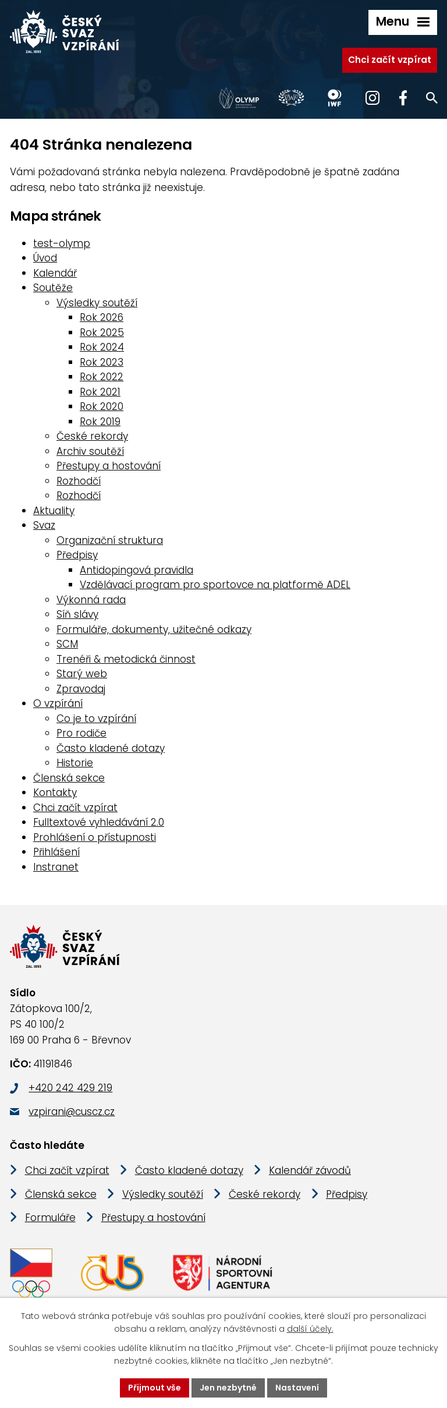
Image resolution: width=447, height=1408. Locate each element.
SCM (67, 644)
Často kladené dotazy (110, 748)
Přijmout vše (154, 1387)
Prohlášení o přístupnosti (94, 837)
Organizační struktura (109, 540)
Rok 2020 (101, 406)
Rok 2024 (102, 347)
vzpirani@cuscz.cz (72, 1112)
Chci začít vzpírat (389, 60)
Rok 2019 (100, 422)
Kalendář (55, 273)
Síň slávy (77, 614)
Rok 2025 (102, 332)
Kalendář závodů (310, 1171)
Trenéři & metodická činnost (126, 659)
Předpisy (77, 555)
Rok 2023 (101, 362)
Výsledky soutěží (96, 303)
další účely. (310, 1329)
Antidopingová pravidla (136, 570)
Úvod (45, 258)
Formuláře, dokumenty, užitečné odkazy (153, 629)
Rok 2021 (100, 392)
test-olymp (61, 243)
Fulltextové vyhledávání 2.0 (98, 822)
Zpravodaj (80, 689)
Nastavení (297, 1387)
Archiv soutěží (90, 451)
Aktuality (53, 511)
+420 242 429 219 (70, 1088)
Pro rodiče (81, 733)
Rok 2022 (101, 377)
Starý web (81, 674)
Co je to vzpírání (96, 719)
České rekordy (92, 436)
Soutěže (53, 288)
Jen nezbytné (228, 1387)
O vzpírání (58, 703)
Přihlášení (56, 852)
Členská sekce (69, 778)
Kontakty (55, 792)
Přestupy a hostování (108, 466)
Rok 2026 (101, 317)
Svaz (44, 525)
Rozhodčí (78, 481)
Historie (74, 763)
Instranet (56, 867)
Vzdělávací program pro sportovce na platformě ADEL (215, 585)
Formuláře (50, 1218)
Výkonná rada (91, 600)
